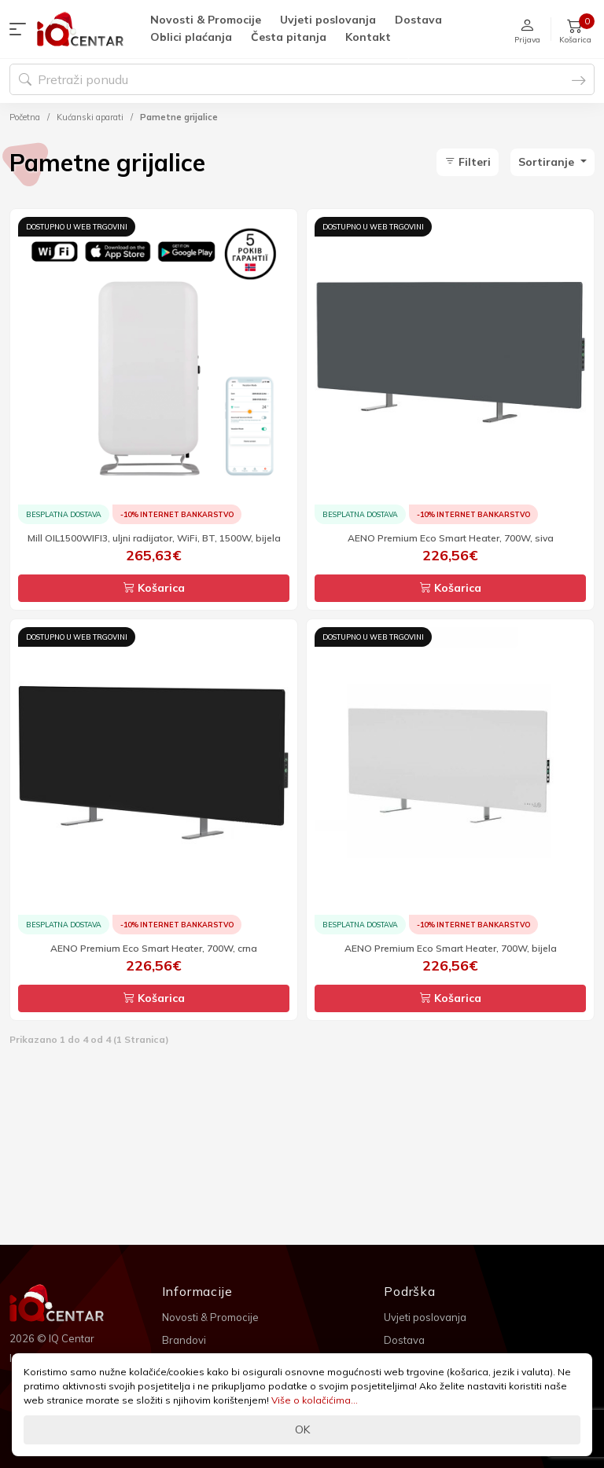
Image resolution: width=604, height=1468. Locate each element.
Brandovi (184, 1340)
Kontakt (368, 37)
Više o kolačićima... (314, 1400)
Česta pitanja (288, 37)
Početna (24, 117)
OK (302, 1429)
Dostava (418, 20)
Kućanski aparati (90, 117)
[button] (21, 29)
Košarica (154, 588)
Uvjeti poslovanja (328, 20)
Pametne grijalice (179, 117)
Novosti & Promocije (205, 20)
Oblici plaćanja (191, 37)
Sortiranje (547, 162)
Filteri (467, 162)
